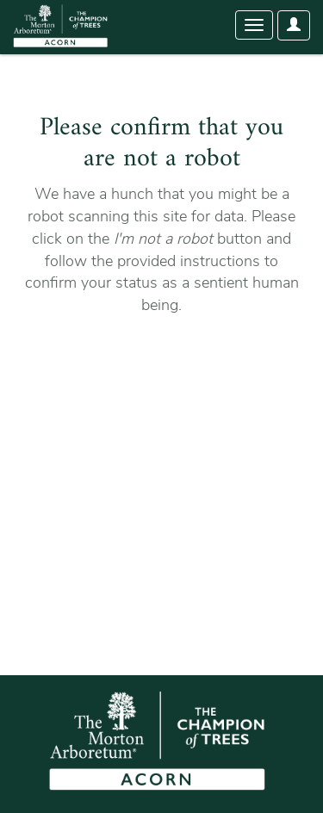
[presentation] (165, 371)
